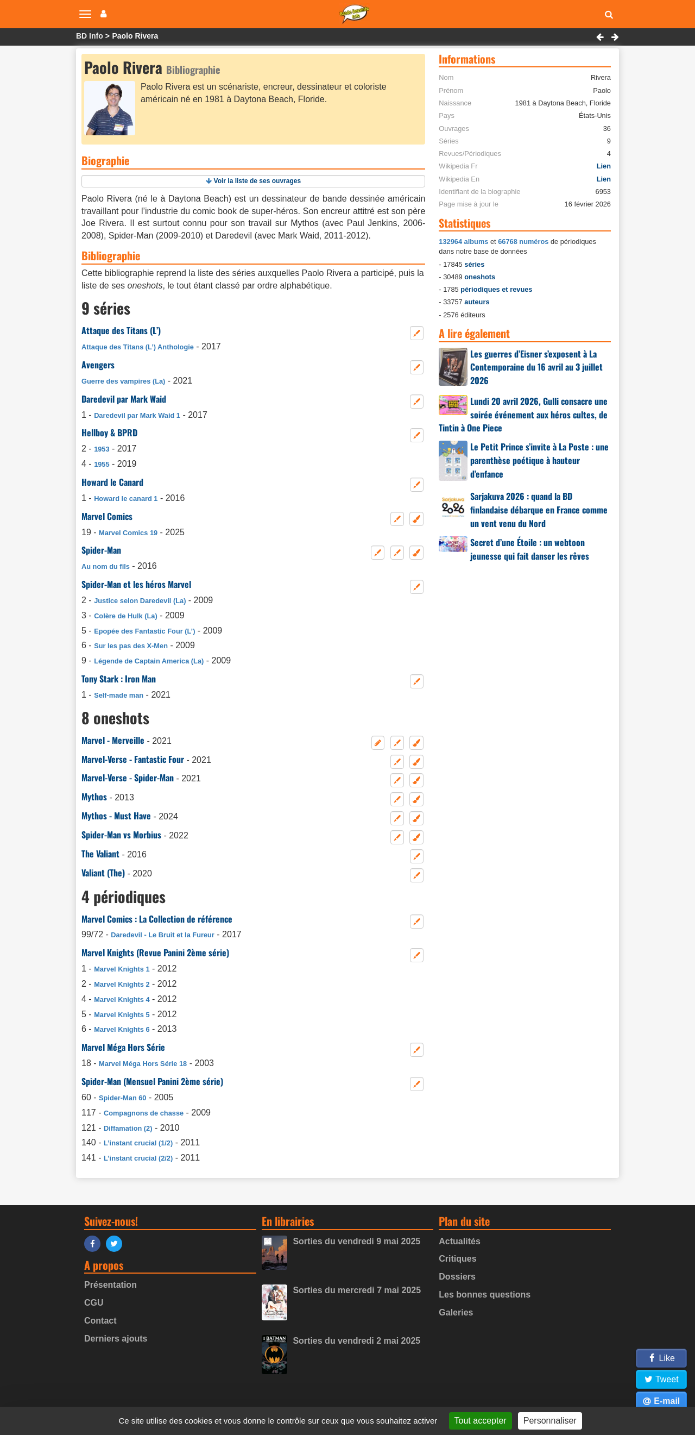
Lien (604, 166)
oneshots (479, 277)
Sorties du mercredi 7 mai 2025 (357, 1290)
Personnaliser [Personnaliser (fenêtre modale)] (550, 1420)
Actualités (459, 1241)
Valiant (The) (103, 872)
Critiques (457, 1258)
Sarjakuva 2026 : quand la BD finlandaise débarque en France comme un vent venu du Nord (539, 510)
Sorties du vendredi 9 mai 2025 (356, 1241)
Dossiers (457, 1276)
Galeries (456, 1312)
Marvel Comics (106, 516)
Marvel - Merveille (112, 740)
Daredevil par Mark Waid (123, 398)
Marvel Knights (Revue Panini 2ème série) (155, 952)
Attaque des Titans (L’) (121, 330)
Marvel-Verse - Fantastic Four (132, 759)
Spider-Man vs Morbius (121, 834)
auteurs (476, 302)
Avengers (98, 364)
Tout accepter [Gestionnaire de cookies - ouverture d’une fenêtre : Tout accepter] (480, 1420)
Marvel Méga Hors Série (123, 1047)
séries (474, 264)
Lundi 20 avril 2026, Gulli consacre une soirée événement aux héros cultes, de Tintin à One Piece (523, 414)
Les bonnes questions (484, 1294)
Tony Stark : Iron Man (118, 678)
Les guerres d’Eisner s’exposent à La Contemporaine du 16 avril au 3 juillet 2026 (536, 367)
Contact (100, 1320)
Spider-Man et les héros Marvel (136, 584)
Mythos (94, 796)
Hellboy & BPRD (109, 432)
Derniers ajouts (115, 1338)
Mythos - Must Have (116, 815)
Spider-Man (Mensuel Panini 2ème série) (152, 1081)
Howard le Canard (112, 481)
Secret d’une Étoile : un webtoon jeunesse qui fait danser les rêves (529, 549)
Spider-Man (101, 549)
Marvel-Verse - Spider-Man (127, 777)
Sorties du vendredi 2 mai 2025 (356, 1340)
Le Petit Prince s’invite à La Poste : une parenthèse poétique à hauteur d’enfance (539, 460)
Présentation (110, 1284)
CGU (94, 1302)
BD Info (89, 36)
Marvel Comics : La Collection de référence (156, 918)
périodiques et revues (496, 289)
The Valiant (100, 853)
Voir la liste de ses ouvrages (257, 181)
